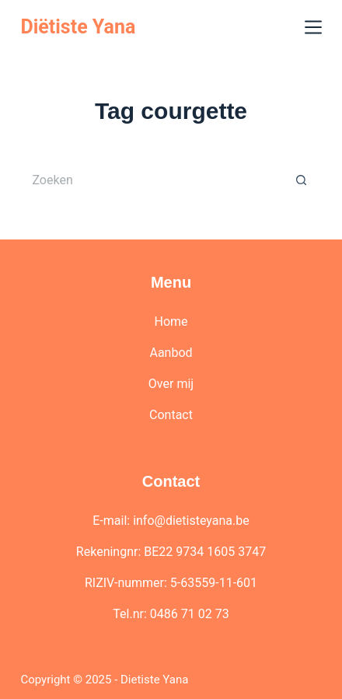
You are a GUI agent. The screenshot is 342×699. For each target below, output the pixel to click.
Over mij (171, 383)
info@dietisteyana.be (191, 520)
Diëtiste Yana (77, 27)
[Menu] (313, 27)
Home (170, 321)
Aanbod (170, 352)
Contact (171, 414)
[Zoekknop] (301, 179)
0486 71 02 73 (189, 613)
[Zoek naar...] (150, 179)
